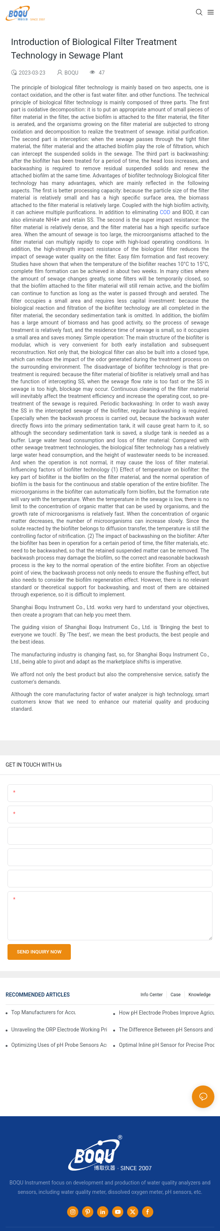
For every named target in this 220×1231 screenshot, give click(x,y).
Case (176, 994)
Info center (152, 994)
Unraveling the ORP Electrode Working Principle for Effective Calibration (59, 1030)
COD (165, 212)
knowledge (200, 994)
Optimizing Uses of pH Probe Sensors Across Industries (59, 1045)
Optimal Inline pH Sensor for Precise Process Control (166, 1045)
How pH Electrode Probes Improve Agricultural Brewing (166, 1013)
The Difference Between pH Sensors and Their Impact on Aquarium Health (166, 1030)
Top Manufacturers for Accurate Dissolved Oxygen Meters (43, 1012)
